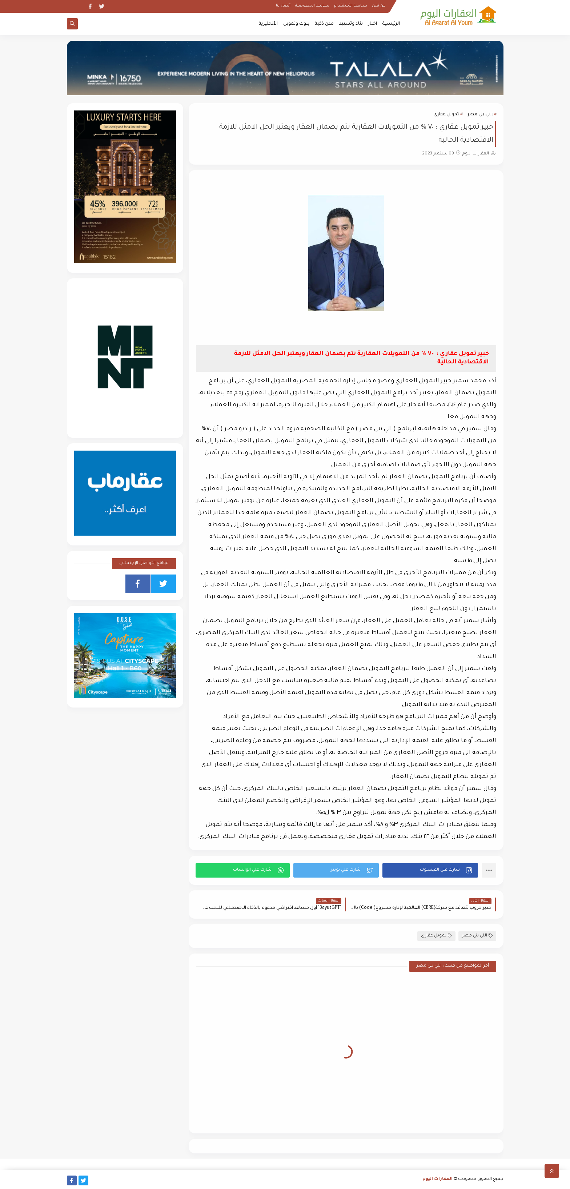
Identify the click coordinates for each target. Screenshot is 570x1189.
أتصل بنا (283, 6)
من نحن (379, 6)
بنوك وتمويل (296, 24)
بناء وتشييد (351, 24)
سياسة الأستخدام (350, 6)
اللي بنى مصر (480, 114)
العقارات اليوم (438, 1179)
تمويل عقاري (446, 114)
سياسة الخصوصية (312, 6)
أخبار (372, 24)
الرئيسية (391, 24)
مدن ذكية (324, 24)
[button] (430, 870)
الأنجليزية (268, 24)
